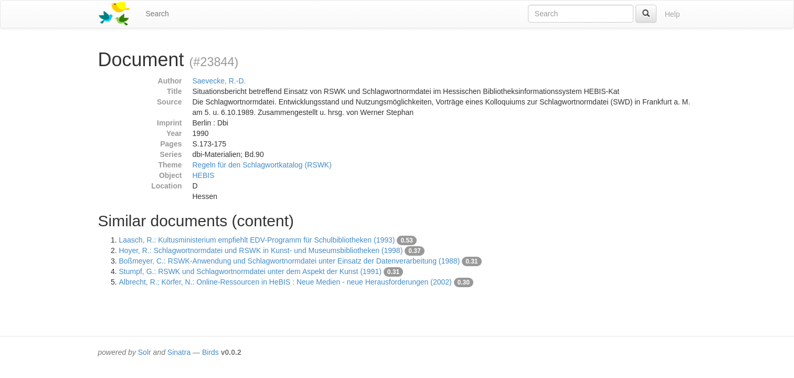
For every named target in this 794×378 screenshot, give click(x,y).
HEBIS (204, 175)
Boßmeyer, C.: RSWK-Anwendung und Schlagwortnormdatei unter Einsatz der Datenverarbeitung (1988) (289, 261)
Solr (144, 352)
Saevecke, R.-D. (219, 81)
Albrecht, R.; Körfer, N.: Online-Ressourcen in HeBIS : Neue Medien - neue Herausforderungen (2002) (285, 282)
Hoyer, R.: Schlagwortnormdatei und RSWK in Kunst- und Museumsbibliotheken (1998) (261, 250)
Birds (210, 352)
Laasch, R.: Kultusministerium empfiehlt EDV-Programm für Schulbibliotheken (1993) (257, 240)
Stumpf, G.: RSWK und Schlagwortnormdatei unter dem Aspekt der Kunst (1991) (250, 271)
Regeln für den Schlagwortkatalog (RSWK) (262, 165)
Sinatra (178, 352)
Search (157, 13)
